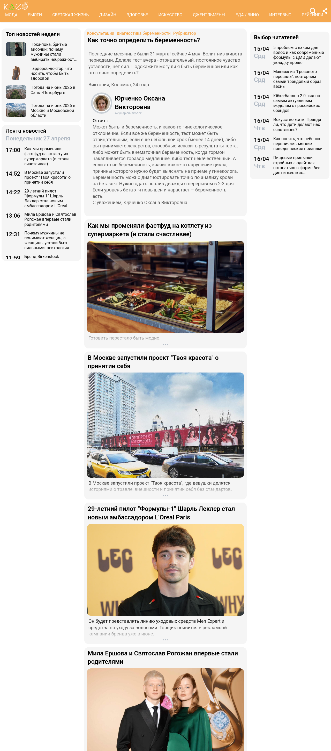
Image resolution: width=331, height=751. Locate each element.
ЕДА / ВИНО (247, 14)
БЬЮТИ (35, 14)
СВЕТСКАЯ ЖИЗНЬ (70, 14)
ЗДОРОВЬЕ (137, 14)
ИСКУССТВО (170, 14)
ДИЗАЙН (107, 14)
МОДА (11, 14)
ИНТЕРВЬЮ (280, 14)
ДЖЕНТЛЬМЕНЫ (209, 14)
